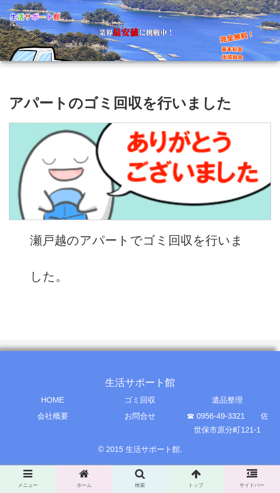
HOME (52, 399)
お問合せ (140, 415)
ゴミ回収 (140, 399)
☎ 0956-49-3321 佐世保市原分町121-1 (227, 422)
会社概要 (52, 415)
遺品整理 (227, 399)
